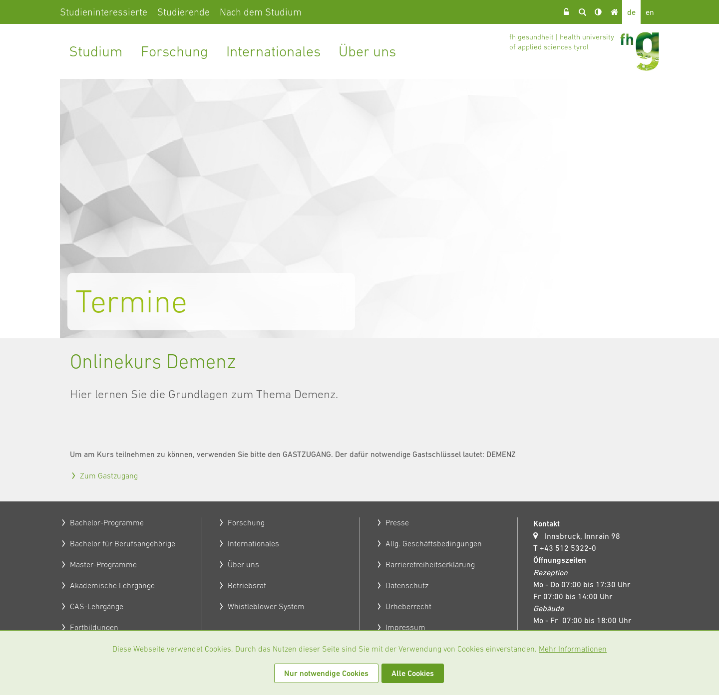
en (650, 11)
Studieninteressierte (103, 11)
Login (566, 12)
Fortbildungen (94, 627)
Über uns (367, 51)
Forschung (174, 51)
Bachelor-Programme (107, 522)
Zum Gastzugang (109, 475)
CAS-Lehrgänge (96, 606)
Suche (582, 12)
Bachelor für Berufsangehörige (122, 543)
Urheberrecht (408, 606)
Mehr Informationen (573, 648)
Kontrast (598, 12)
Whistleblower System (266, 606)
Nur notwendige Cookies (326, 673)
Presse (397, 522)
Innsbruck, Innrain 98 (582, 535)
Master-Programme (103, 564)
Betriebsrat (247, 585)
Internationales (273, 51)
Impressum (405, 627)
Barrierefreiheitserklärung (430, 564)
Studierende (183, 11)
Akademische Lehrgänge (112, 585)
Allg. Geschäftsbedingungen (433, 543)
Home (614, 12)
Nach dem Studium (261, 11)
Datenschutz (406, 585)
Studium (96, 51)
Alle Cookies (412, 673)
